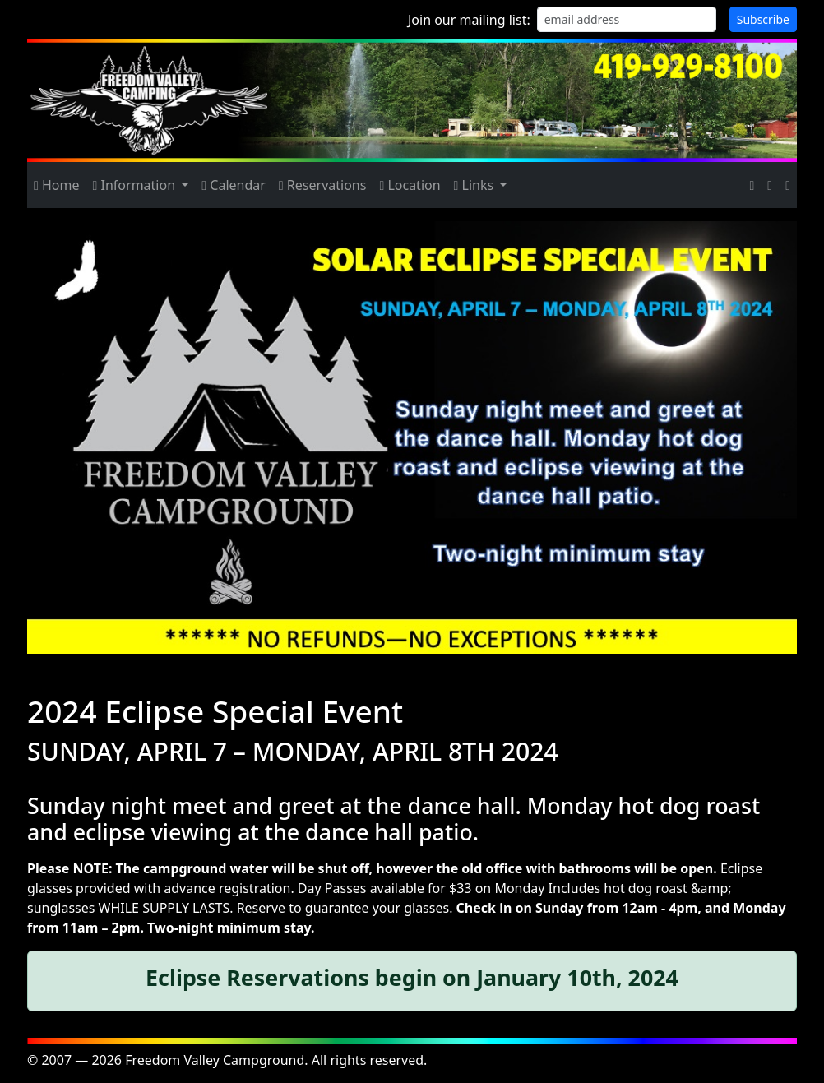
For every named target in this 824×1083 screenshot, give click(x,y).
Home (57, 185)
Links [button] (476, 185)
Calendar (233, 185)
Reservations (323, 185)
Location (409, 185)
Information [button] (136, 185)
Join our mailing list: (469, 20)
